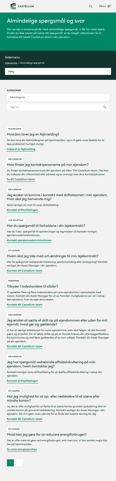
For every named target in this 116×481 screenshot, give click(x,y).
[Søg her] (58, 107)
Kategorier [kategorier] (14, 90)
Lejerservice (11, 63)
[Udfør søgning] (105, 107)
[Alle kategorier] (58, 97)
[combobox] (58, 97)
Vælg (11, 71)
